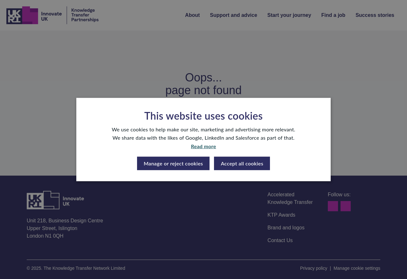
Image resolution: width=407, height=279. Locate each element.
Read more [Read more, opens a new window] (203, 146)
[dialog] (203, 139)
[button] (173, 163)
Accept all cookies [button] (242, 163)
